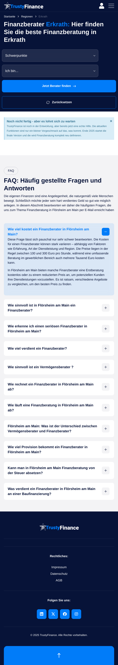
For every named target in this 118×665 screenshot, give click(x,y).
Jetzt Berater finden (59, 86)
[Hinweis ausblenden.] (111, 121)
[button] (59, 231)
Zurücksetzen (59, 102)
